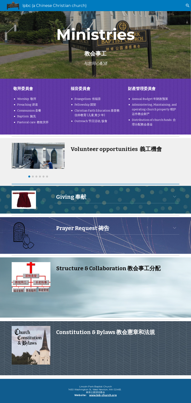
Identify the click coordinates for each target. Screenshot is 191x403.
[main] (95, 45)
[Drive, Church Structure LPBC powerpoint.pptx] (117, 294)
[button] (186, 5)
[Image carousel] (38, 160)
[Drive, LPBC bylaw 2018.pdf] (117, 354)
